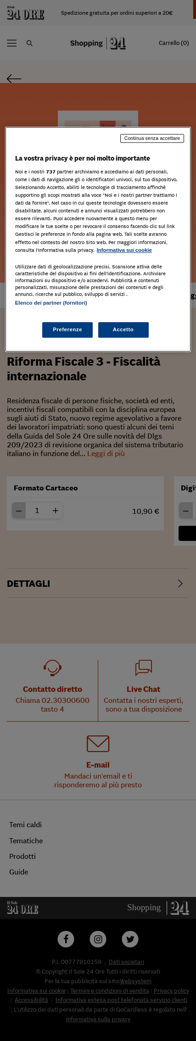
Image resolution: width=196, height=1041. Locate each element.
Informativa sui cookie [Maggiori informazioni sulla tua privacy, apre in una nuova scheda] (124, 250)
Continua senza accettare (152, 138)
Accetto (123, 329)
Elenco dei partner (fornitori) (51, 303)
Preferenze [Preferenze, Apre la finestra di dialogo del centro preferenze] (67, 329)
